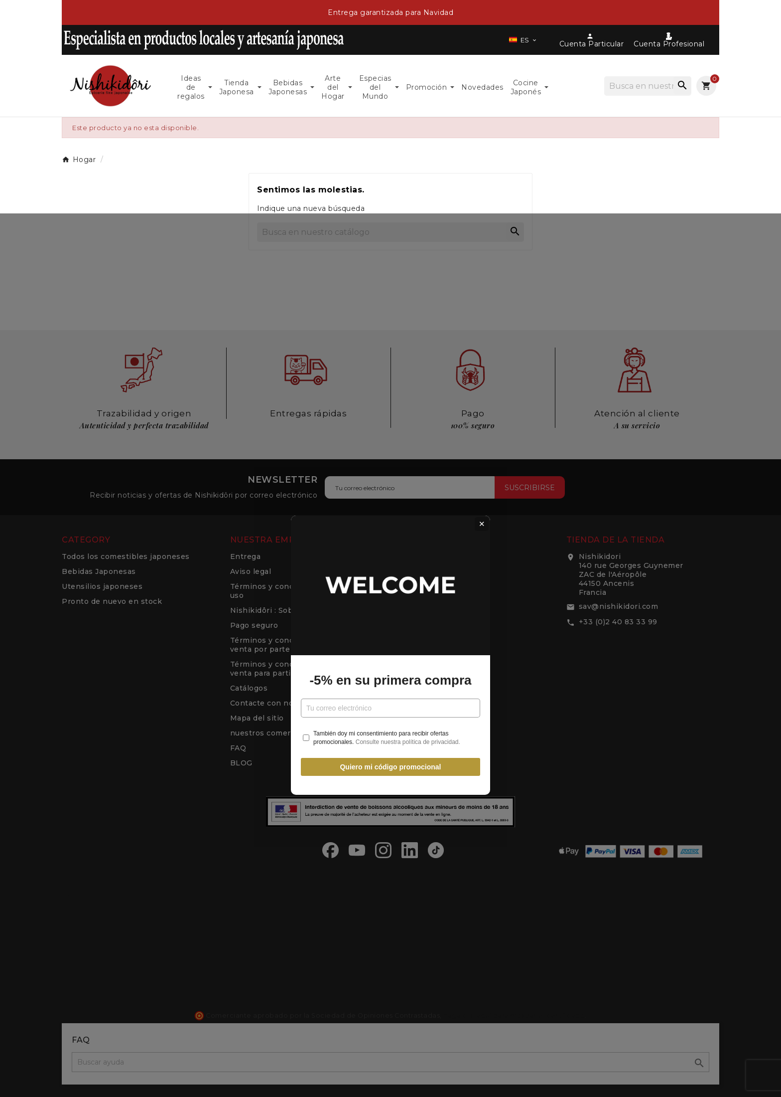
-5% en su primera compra (390, 573)
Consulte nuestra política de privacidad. (408, 635)
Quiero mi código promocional (390, 660)
